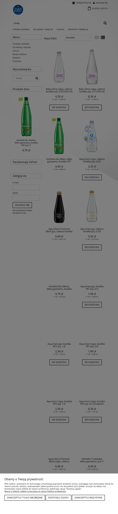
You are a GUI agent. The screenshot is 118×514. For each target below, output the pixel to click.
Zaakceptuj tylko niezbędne (25, 497)
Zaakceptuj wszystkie (88, 497)
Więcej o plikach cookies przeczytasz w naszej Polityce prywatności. (35, 491)
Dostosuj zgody (58, 497)
